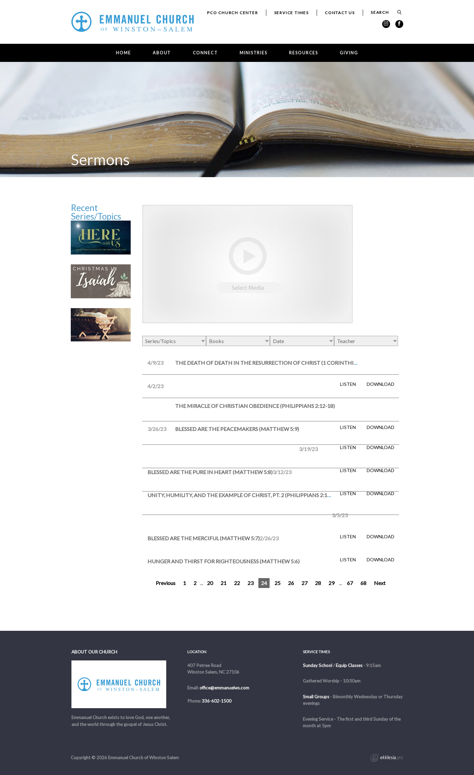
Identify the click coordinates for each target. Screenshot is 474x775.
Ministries (253, 52)
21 (223, 583)
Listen (348, 384)
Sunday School (317, 665)
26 (291, 583)
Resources (303, 52)
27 (304, 583)
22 (237, 583)
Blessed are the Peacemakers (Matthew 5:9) (237, 429)
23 (250, 583)
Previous (165, 583)
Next (379, 583)
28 (318, 583)
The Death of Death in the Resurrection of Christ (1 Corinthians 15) (274, 363)
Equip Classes (349, 665)
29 (331, 583)
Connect (205, 52)
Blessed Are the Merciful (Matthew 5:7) (203, 538)
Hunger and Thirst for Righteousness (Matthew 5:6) (223, 561)
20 (210, 583)
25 (277, 583)
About (162, 52)
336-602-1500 (216, 701)
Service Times (291, 12)
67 (350, 583)
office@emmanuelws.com (224, 687)
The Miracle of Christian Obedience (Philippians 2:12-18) (255, 406)
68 (363, 583)
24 (264, 583)
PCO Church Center (232, 12)
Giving (349, 52)
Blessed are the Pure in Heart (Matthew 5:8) (210, 472)
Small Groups (316, 696)
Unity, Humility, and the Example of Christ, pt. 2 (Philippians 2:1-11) (242, 495)
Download (380, 384)
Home (123, 52)
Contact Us (340, 12)
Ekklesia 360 (386, 758)
